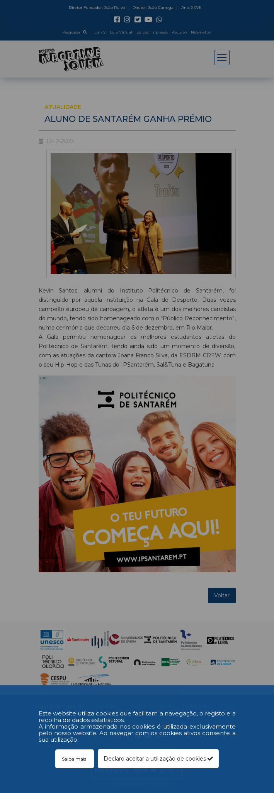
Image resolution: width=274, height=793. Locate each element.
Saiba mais (74, 759)
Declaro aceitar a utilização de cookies (158, 758)
